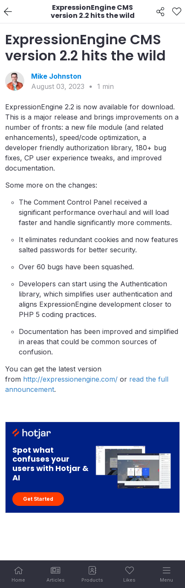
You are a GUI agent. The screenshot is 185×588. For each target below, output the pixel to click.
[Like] (177, 11)
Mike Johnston (56, 76)
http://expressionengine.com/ (70, 379)
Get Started (38, 499)
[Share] (160, 11)
